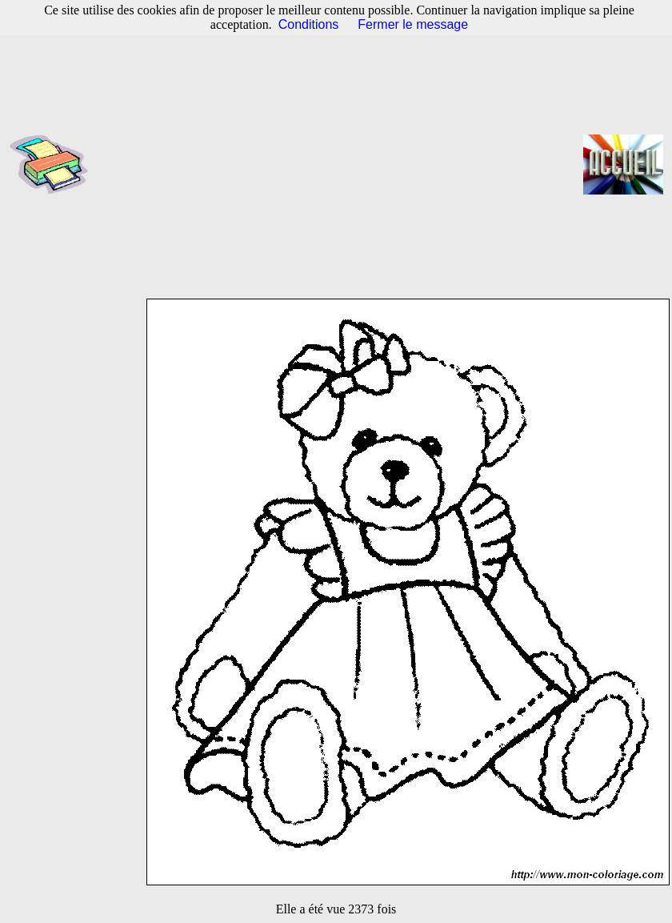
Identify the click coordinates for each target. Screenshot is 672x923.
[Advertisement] (342, 164)
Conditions (308, 24)
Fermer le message (413, 24)
